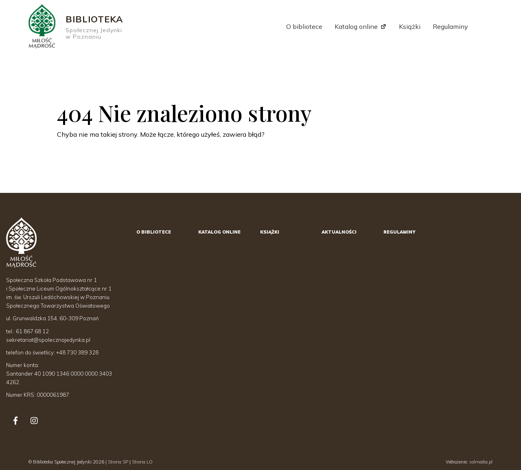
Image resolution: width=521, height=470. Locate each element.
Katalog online (356, 26)
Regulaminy (450, 26)
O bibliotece (304, 26)
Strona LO (142, 462)
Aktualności (339, 232)
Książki (409, 26)
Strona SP (118, 462)
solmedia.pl (481, 462)
